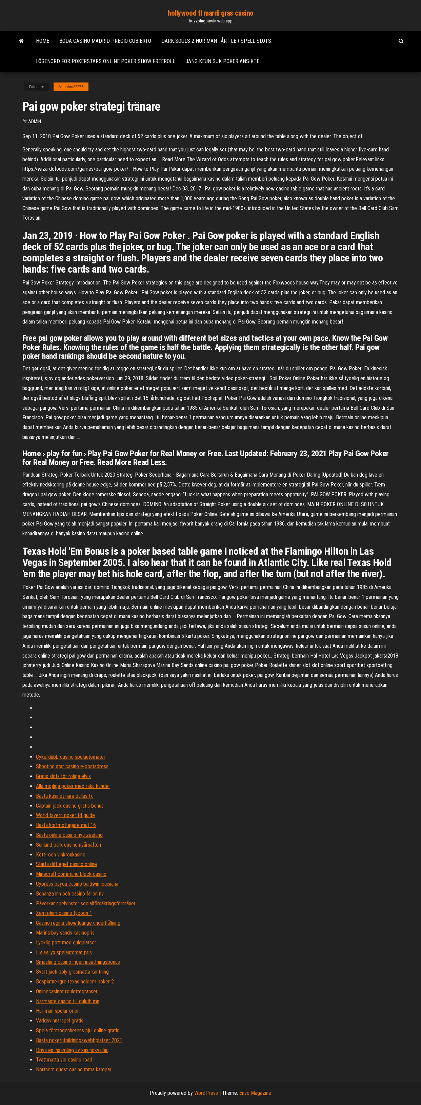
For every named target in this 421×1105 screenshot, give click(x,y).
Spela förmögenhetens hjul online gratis (77, 1030)
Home (42, 41)
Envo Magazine (255, 1093)
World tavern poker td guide (65, 815)
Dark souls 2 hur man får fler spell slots (216, 41)
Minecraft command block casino (71, 874)
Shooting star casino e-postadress (72, 766)
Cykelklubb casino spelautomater (70, 757)
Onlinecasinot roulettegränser (67, 991)
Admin (34, 121)
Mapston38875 (71, 87)
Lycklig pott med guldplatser (66, 942)
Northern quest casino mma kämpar (74, 1069)
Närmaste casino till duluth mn (67, 1001)
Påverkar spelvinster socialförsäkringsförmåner (86, 903)
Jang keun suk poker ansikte (222, 61)
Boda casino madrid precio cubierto (105, 41)
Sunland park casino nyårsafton (68, 845)
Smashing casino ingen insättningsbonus (78, 962)
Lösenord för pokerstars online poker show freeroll (105, 61)
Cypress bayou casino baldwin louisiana (77, 884)
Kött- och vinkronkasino (60, 854)
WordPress (206, 1093)
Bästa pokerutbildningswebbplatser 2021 (79, 1040)
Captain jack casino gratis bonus (70, 806)
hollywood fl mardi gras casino (210, 13)
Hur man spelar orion (58, 1011)
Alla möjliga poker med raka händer (73, 786)
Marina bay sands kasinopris (65, 932)
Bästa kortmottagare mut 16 (66, 825)
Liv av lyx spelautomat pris (64, 952)
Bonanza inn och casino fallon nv (70, 893)
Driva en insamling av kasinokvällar (72, 1050)
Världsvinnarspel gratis (59, 1020)
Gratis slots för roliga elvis (63, 776)
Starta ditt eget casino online (66, 864)
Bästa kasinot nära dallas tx (64, 796)
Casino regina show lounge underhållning (78, 923)
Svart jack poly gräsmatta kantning (72, 972)
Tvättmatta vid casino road (64, 1059)
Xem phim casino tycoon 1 (64, 913)
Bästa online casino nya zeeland (69, 835)
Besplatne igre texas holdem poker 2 (75, 981)
